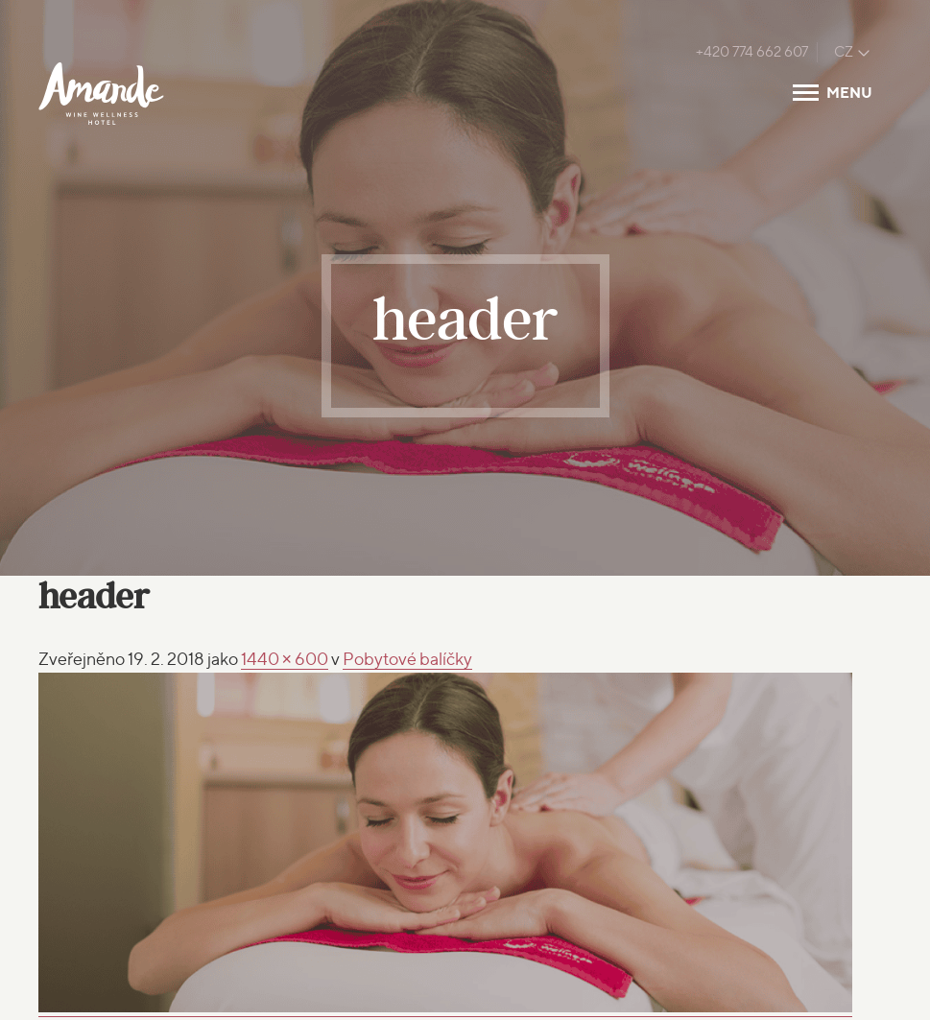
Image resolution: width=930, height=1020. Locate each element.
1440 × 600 (285, 659)
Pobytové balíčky (407, 659)
